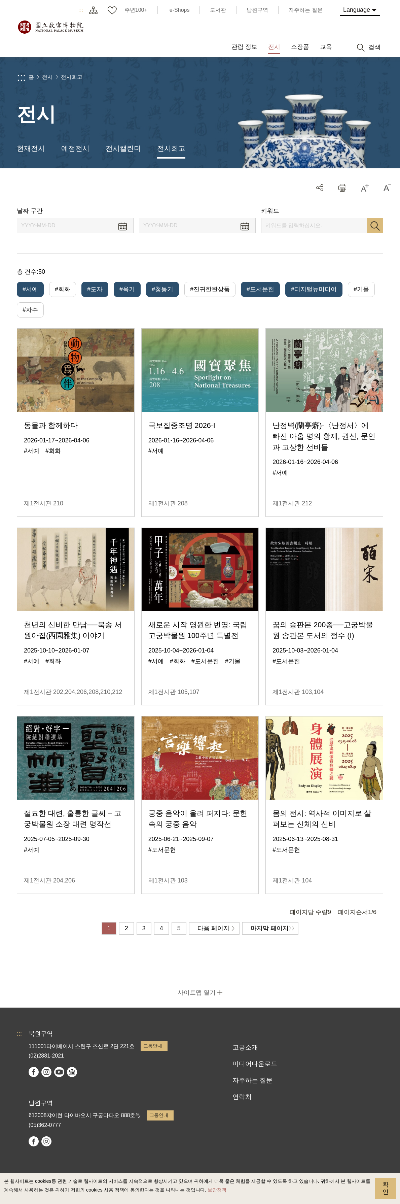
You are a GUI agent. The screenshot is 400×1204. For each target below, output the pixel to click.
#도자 (95, 289)
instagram (46, 1072)
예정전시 (75, 148)
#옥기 (127, 289)
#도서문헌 (260, 289)
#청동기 (162, 289)
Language (356, 9)
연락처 (242, 1096)
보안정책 (217, 1190)
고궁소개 (245, 1047)
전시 (47, 77)
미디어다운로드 (254, 1063)
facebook (34, 1072)
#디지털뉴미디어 (314, 289)
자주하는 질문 (252, 1080)
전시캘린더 (123, 148)
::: (80, 10)
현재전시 (31, 148)
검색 (375, 225)
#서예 (30, 289)
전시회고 (71, 77)
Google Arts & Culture (72, 1072)
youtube (59, 1072)
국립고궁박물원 (50, 27)
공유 (320, 188)
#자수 (30, 309)
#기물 (361, 289)
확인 (386, 1188)
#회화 (62, 289)
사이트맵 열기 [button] (197, 992)
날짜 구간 (30, 210)
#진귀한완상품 (210, 289)
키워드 (270, 210)
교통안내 (152, 1045)
